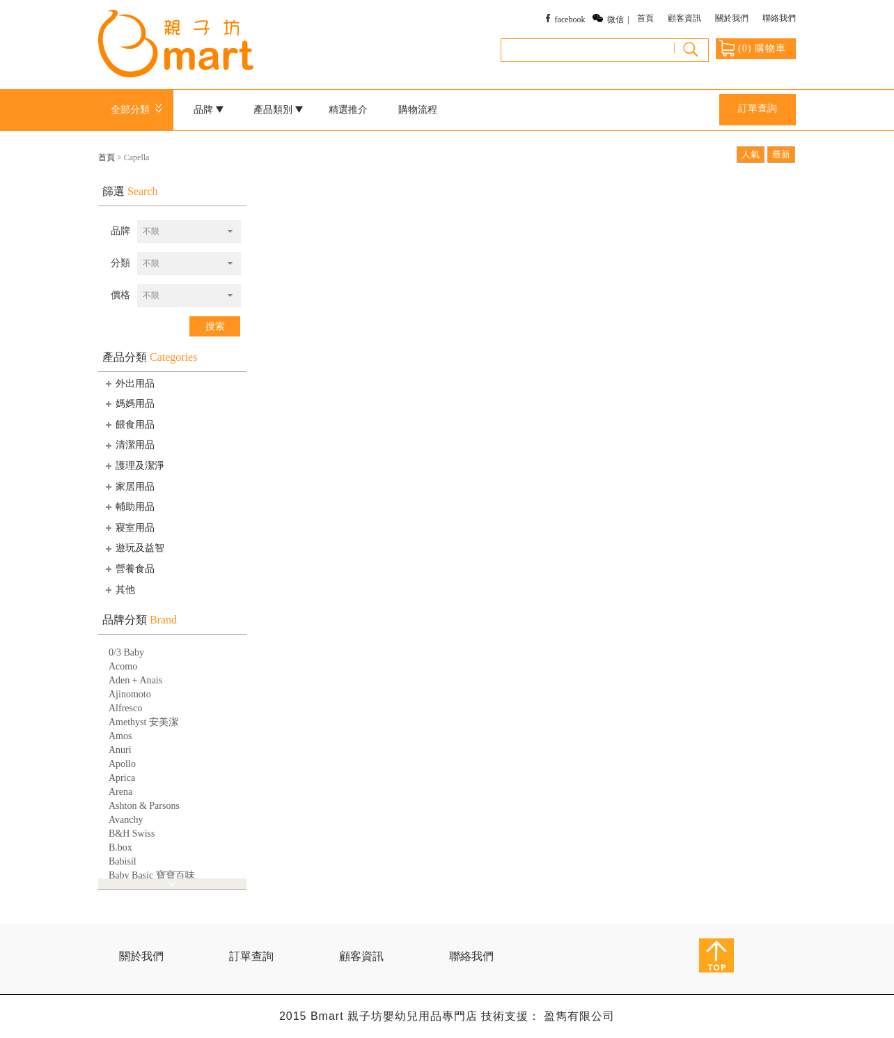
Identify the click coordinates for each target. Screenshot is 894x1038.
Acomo (123, 666)
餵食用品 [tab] (129, 424)
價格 (120, 295)
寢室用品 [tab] (129, 527)
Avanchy (126, 819)
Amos (120, 736)
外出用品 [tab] (129, 383)
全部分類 (139, 109)
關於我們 (731, 18)
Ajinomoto (130, 694)
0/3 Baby (126, 652)
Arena (120, 792)
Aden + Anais (135, 680)
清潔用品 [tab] (129, 445)
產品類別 (278, 109)
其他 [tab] (119, 589)
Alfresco (125, 708)
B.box (120, 847)
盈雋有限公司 (579, 1016)
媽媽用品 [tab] (129, 403)
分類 (120, 263)
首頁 (645, 18)
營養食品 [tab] (129, 568)
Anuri (120, 750)
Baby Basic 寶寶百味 (152, 875)
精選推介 (348, 109)
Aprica (122, 778)
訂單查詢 (757, 108)
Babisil (122, 861)
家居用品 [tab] (129, 486)
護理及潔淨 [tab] (133, 465)
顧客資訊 (684, 18)
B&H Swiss (132, 833)
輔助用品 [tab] (129, 506)
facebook (570, 19)
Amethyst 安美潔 (143, 722)
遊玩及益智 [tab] (133, 548)
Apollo (122, 764)
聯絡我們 (779, 18)
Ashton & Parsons (144, 805)
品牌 (209, 109)
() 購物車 (752, 48)
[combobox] (189, 231)
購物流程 (417, 109)
